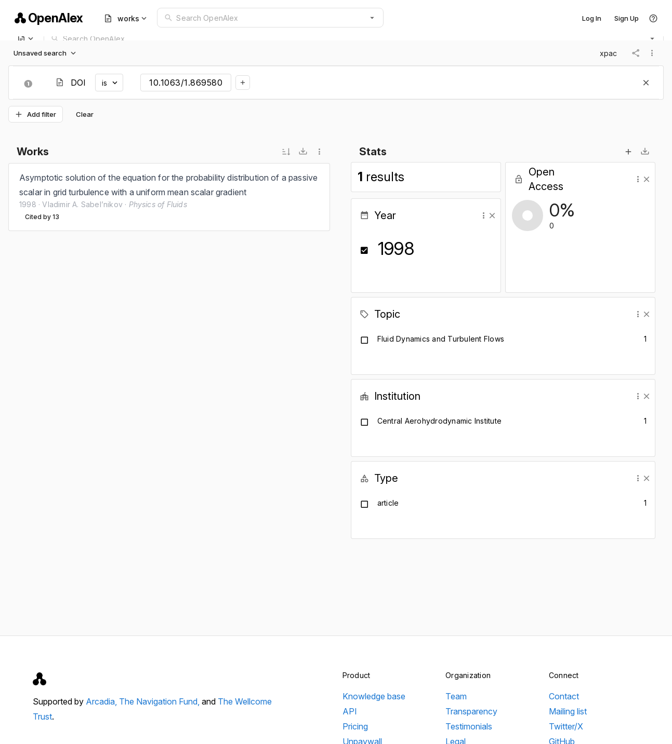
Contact (564, 696)
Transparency (471, 711)
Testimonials (468, 726)
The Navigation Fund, (160, 701)
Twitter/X (566, 726)
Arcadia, (102, 701)
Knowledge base (373, 696)
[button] (372, 17)
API (349, 711)
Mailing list (568, 711)
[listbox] (169, 197)
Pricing (355, 726)
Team (456, 696)
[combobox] (270, 18)
